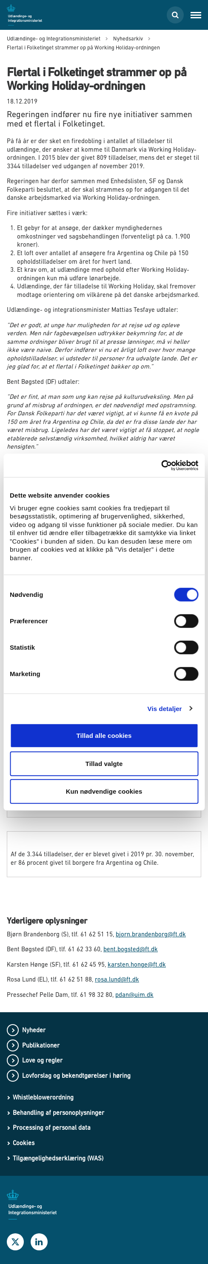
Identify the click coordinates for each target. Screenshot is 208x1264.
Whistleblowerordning (43, 1097)
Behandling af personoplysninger (58, 1112)
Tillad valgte (104, 763)
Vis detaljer (165, 708)
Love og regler (42, 1060)
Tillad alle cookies (103, 735)
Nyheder (34, 1030)
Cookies (23, 1142)
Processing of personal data (52, 1127)
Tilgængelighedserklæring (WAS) (58, 1158)
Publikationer (41, 1045)
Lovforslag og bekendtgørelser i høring (76, 1075)
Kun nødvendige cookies (104, 791)
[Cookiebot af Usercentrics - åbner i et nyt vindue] (161, 465)
